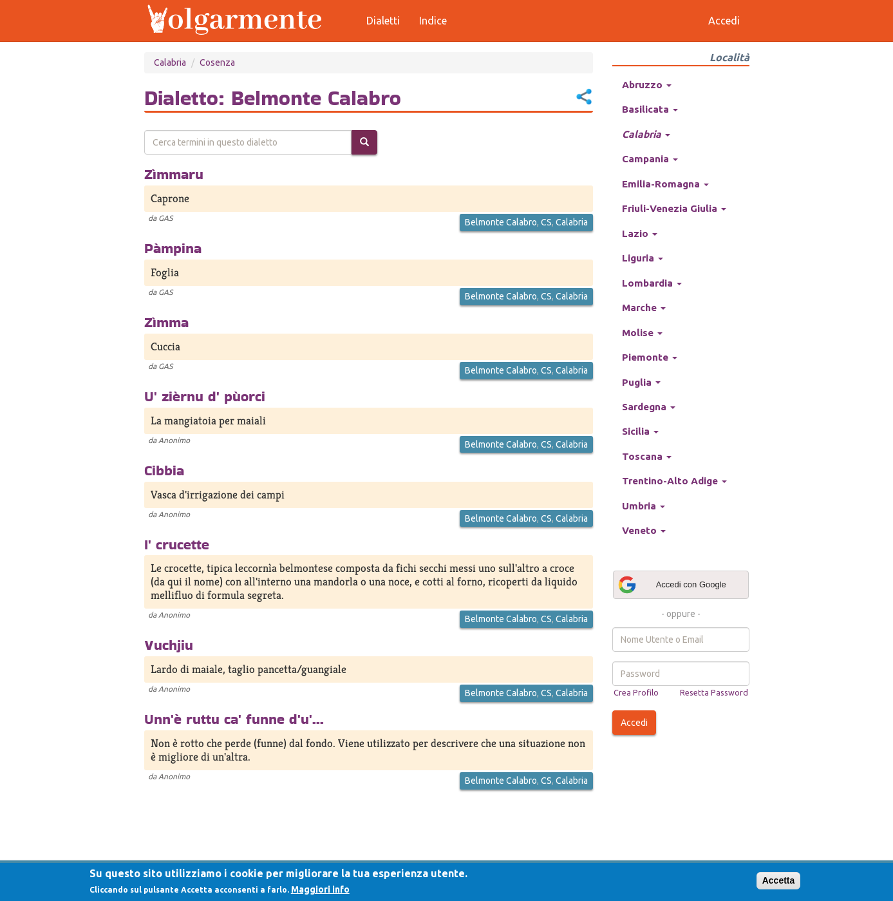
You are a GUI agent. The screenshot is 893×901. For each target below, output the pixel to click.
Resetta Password (714, 692)
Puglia (641, 382)
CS (546, 222)
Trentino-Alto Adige (674, 480)
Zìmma (166, 322)
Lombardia (652, 283)
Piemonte (649, 357)
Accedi (634, 722)
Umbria (643, 505)
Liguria (642, 257)
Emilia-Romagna (665, 183)
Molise (642, 332)
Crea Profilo (636, 692)
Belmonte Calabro (501, 222)
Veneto (644, 530)
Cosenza (217, 62)
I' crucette (176, 544)
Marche (644, 307)
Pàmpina (173, 248)
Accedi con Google (671, 584)
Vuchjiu (168, 644)
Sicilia (640, 431)
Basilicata (650, 109)
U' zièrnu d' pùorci (204, 396)
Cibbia (164, 470)
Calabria (170, 62)
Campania (650, 158)
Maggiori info (320, 889)
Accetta (778, 880)
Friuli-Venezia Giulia (674, 208)
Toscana (647, 456)
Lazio (639, 233)
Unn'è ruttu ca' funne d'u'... (234, 718)
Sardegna (648, 406)
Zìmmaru (173, 174)
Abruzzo (647, 84)
